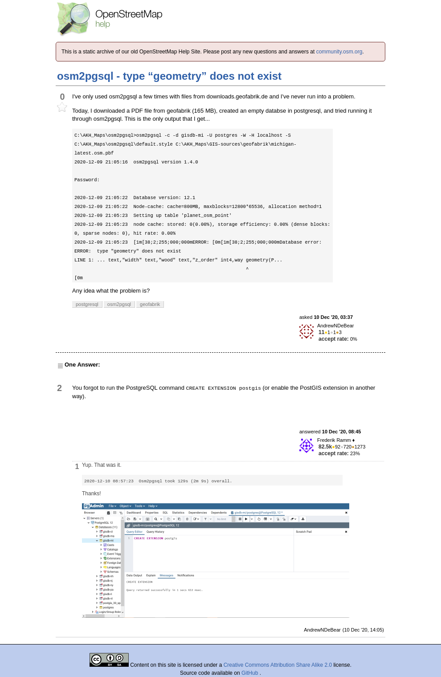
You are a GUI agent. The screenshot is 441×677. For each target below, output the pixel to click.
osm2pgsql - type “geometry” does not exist (169, 76)
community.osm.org (339, 52)
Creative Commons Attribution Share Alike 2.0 (278, 665)
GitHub (250, 673)
